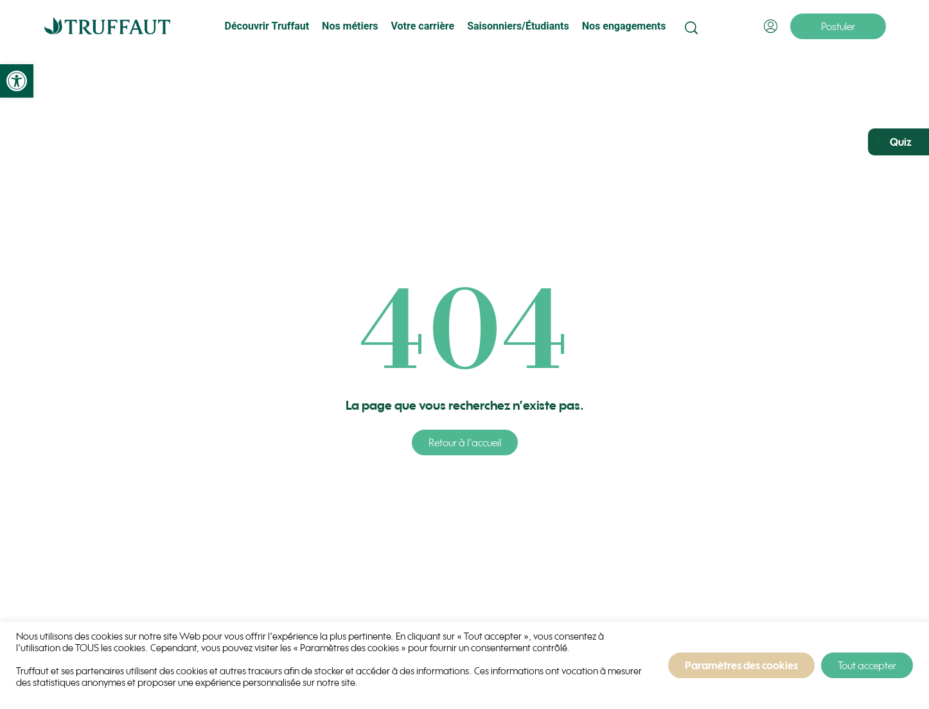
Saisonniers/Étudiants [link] (518, 26)
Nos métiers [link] (350, 26)
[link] (16, 81)
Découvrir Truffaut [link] (267, 26)
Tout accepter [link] (867, 665)
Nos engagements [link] (624, 26)
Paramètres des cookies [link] (741, 665)
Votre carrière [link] (422, 26)
